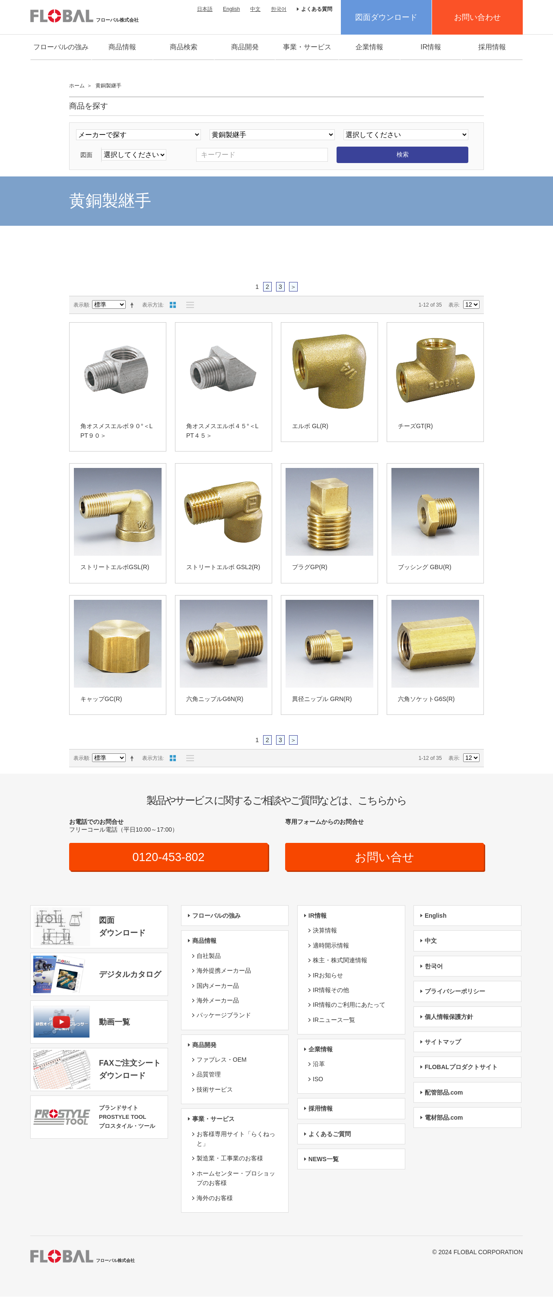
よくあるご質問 (329, 1134)
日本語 (205, 9)
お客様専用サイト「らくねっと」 (236, 1139)
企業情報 (369, 47)
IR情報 (430, 47)
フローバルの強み (61, 47)
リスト (187, 304)
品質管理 (209, 1075)
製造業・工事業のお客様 (230, 1159)
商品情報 (122, 47)
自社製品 (209, 956)
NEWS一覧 (323, 1159)
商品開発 (245, 47)
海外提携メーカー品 (224, 970)
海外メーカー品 (218, 1000)
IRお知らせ (328, 975)
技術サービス (215, 1089)
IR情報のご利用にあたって (349, 1005)
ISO (318, 1079)
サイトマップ (443, 1042)
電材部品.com (444, 1117)
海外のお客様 (215, 1198)
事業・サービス (307, 47)
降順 (133, 304)
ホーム (77, 86)
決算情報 (325, 931)
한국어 (278, 9)
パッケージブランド (224, 1015)
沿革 (319, 1064)
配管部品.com (444, 1092)
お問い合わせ (477, 17)
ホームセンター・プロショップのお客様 (236, 1178)
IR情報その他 (331, 990)
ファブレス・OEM (222, 1060)
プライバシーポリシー (455, 991)
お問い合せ (385, 857)
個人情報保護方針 (449, 1017)
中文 (255, 9)
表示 (453, 305)
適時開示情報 (331, 945)
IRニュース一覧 (334, 1020)
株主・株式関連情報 (340, 960)
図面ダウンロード (386, 17)
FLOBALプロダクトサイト (461, 1067)
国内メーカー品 (218, 986)
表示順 (81, 305)
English (231, 9)
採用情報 (492, 47)
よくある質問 (316, 9)
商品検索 (183, 47)
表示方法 (152, 305)
